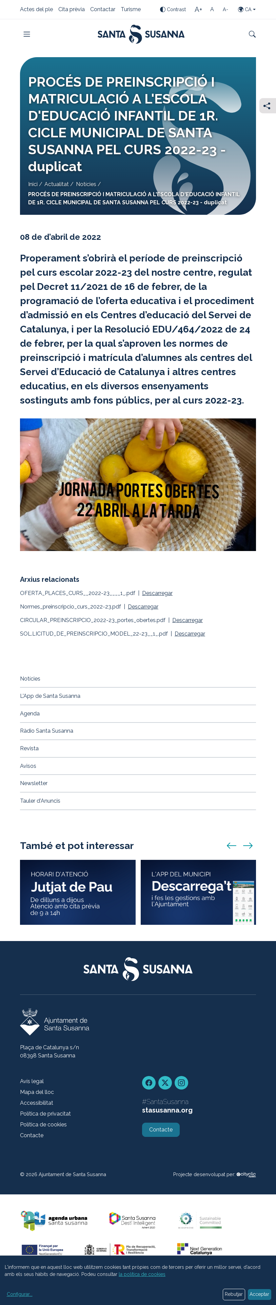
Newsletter (33, 783)
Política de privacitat (45, 1114)
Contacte (31, 1135)
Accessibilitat (36, 1103)
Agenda (30, 713)
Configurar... (20, 1294)
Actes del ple (36, 10)
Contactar (102, 10)
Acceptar (259, 1294)
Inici (33, 184)
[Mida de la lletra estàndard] (212, 9)
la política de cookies (142, 1274)
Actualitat (56, 184)
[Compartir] (267, 105)
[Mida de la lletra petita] (225, 9)
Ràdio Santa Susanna (46, 731)
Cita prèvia (71, 10)
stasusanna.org (167, 1110)
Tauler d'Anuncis (40, 801)
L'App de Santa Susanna (50, 696)
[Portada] (141, 34)
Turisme (131, 10)
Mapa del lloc (37, 1092)
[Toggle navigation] (27, 34)
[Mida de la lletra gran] (198, 9)
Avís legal (32, 1081)
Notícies (86, 184)
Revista (29, 748)
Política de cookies (43, 1124)
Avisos (28, 766)
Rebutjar (234, 1294)
